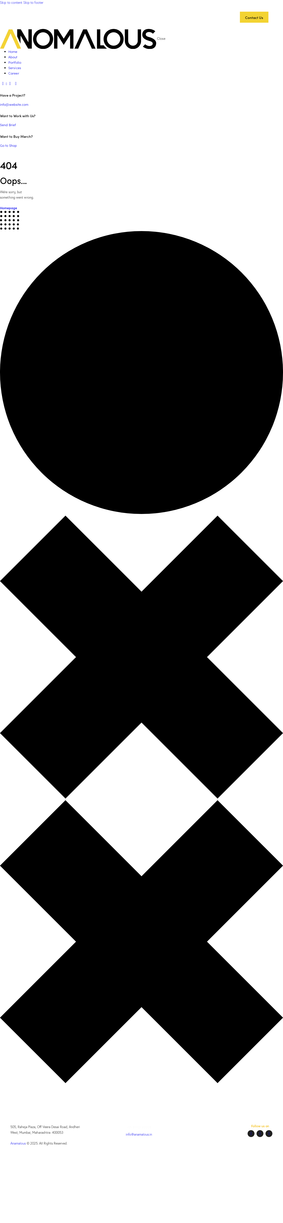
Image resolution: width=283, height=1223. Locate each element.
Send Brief (8, 124)
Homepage (8, 207)
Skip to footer (33, 2)
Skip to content (11, 2)
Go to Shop (8, 145)
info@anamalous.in (139, 1134)
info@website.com (14, 104)
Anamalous (18, 1143)
